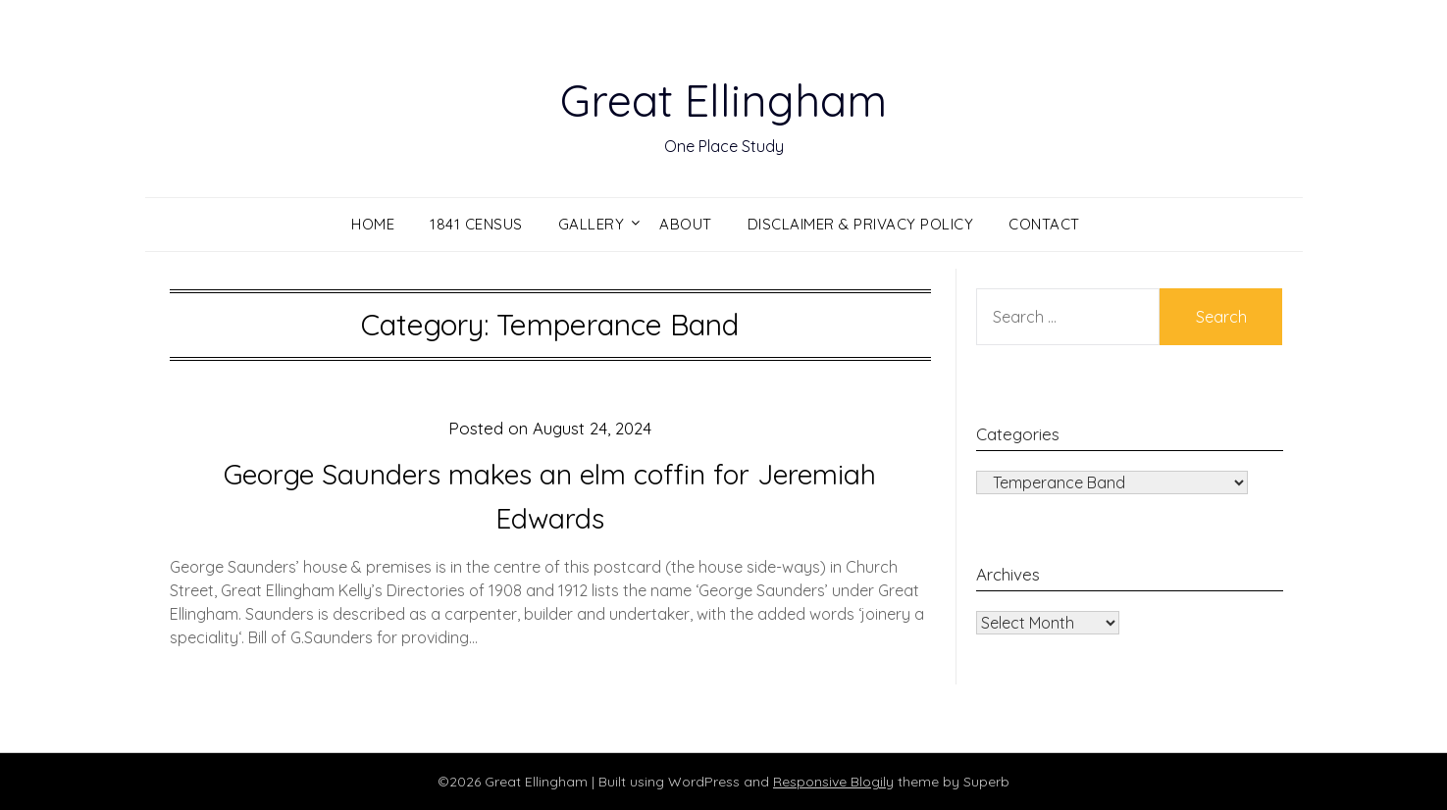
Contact (1044, 224)
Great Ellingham (723, 99)
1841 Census (476, 224)
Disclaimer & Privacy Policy (861, 224)
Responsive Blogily (833, 781)
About (685, 224)
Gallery (591, 224)
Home (372, 224)
